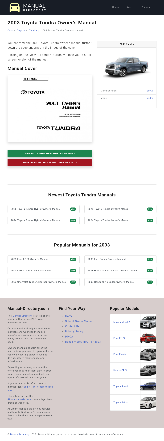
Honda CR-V (134, 370)
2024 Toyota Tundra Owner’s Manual (120, 220)
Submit (146, 7)
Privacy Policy (74, 331)
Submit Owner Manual (79, 321)
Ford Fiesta (134, 354)
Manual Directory (22, 316)
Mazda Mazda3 (134, 322)
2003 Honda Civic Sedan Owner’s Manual (120, 282)
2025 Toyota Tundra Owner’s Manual (120, 209)
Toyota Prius (134, 403)
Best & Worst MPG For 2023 (83, 341)
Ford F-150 (134, 338)
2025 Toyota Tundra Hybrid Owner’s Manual (43, 209)
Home (115, 7)
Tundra (33, 30)
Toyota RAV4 (134, 386)
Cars (10, 30)
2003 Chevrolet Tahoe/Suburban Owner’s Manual (43, 282)
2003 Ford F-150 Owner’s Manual (43, 259)
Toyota (21, 30)
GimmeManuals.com (19, 399)
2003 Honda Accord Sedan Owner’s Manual (120, 270)
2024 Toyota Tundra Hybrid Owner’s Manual (43, 220)
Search (130, 7)
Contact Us (72, 326)
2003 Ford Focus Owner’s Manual (120, 259)
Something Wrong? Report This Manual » (50, 162)
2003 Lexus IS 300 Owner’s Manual (43, 270)
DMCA (69, 336)
